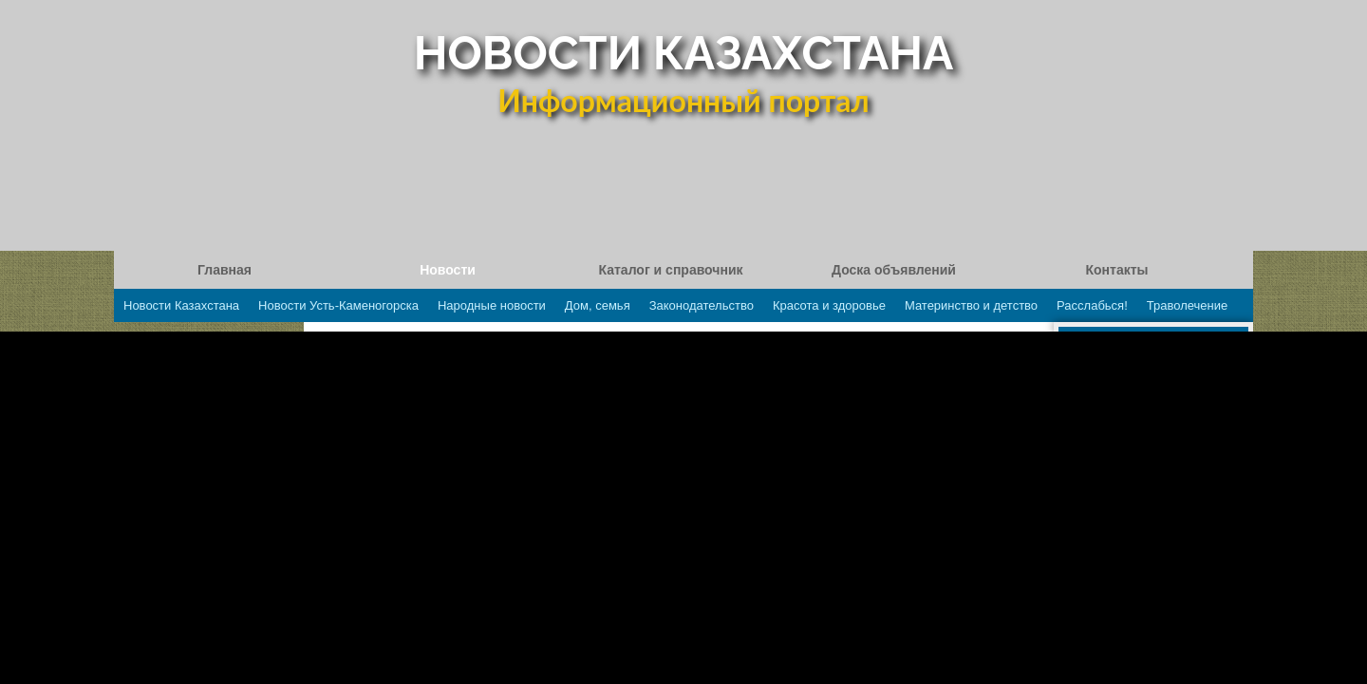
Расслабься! (1092, 305)
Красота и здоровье (829, 305)
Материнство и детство (971, 305)
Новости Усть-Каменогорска (338, 305)
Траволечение (1187, 305)
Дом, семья (597, 305)
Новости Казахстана (181, 305)
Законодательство (701, 305)
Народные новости (492, 305)
